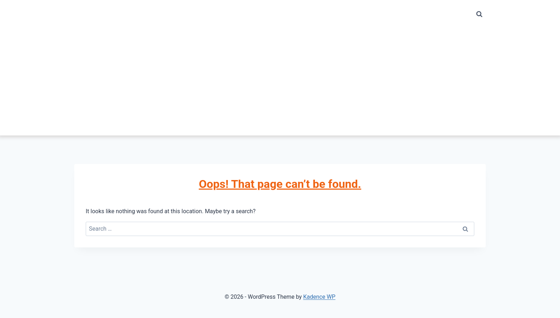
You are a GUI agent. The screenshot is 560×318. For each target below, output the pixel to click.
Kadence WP (319, 296)
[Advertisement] (280, 82)
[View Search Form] (479, 14)
